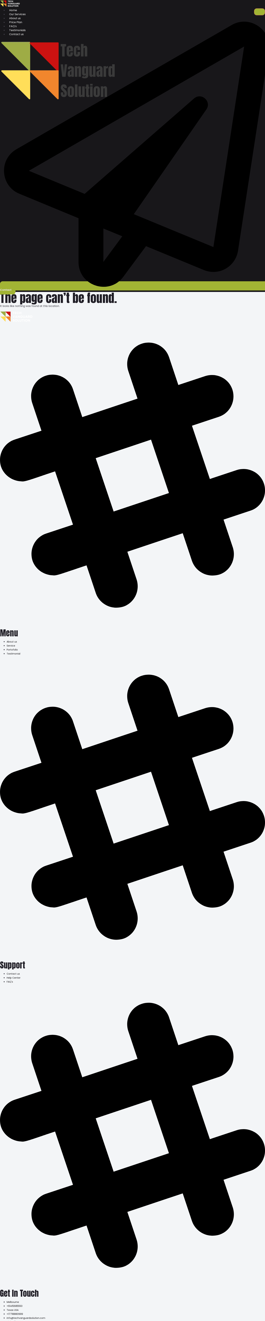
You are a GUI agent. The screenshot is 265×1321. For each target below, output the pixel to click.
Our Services (17, 14)
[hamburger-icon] (259, 11)
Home (13, 10)
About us (15, 18)
